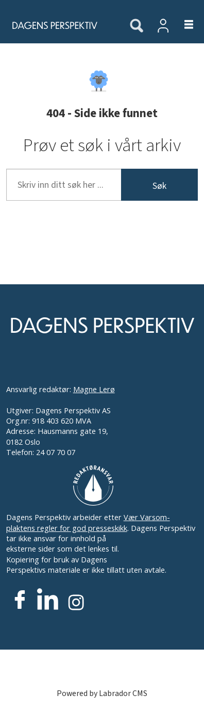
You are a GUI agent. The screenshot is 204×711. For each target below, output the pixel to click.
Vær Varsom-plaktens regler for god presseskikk (88, 522)
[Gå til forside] (58, 25)
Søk (159, 186)
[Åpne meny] (182, 25)
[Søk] (136, 26)
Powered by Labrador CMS (102, 693)
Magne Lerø (94, 389)
